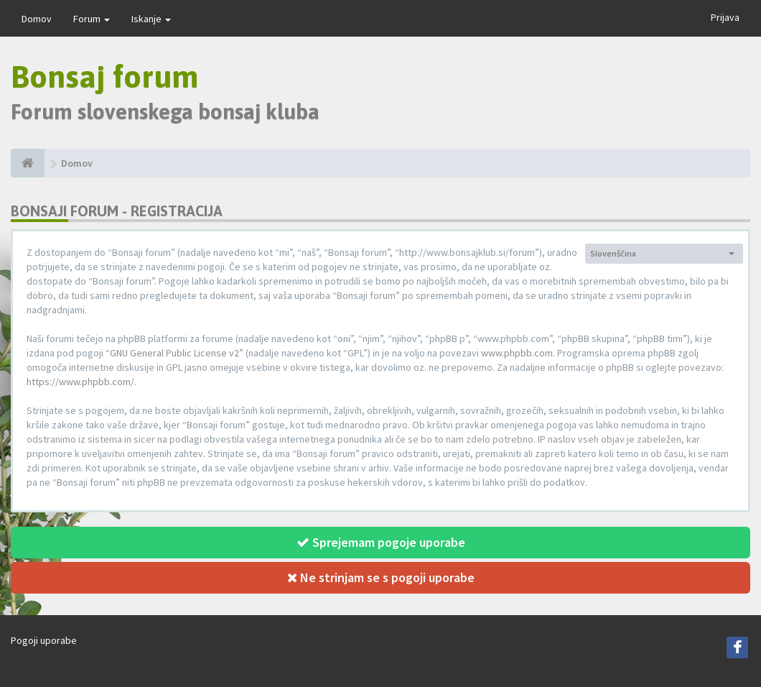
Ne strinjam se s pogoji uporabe (381, 577)
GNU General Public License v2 (174, 352)
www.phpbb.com (517, 352)
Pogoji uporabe (44, 640)
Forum (91, 18)
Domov (37, 18)
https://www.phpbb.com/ (80, 381)
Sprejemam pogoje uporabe (381, 542)
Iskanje (151, 18)
